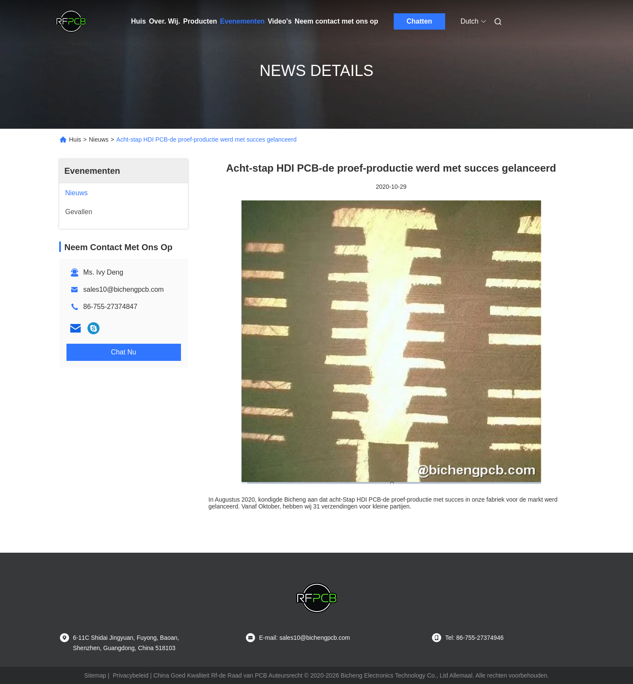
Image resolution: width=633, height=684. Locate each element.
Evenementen (242, 21)
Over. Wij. (164, 21)
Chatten (419, 21)
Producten (200, 21)
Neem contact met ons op (336, 21)
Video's (280, 21)
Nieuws (99, 139)
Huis (138, 21)
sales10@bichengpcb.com (123, 289)
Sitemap (95, 675)
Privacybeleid (130, 675)
